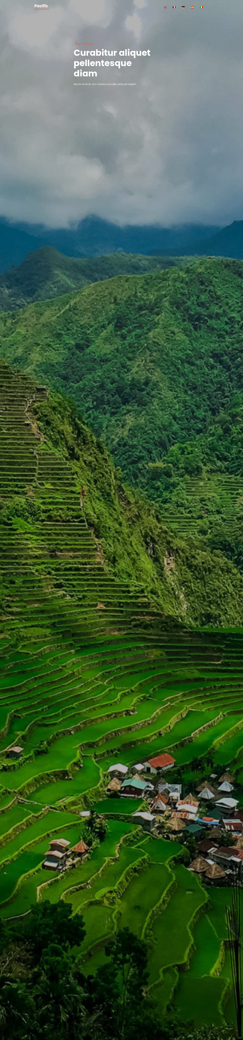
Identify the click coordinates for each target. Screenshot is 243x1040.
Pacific (42, 6)
